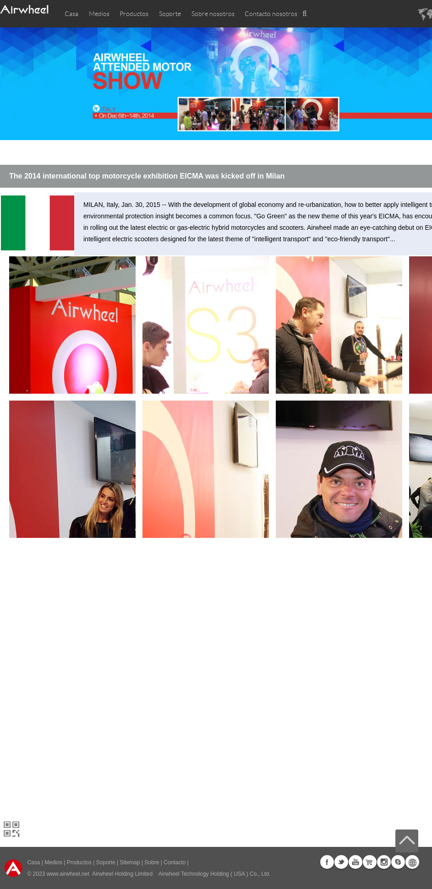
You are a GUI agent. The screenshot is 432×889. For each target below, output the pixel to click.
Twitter (341, 862)
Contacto (175, 862)
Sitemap (130, 862)
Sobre (151, 862)
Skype (398, 862)
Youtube (355, 862)
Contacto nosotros (271, 13)
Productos (134, 13)
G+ (370, 862)
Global (412, 862)
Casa (71, 13)
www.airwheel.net (68, 874)
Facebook (327, 862)
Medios (53, 862)
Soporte (170, 13)
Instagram (384, 862)
